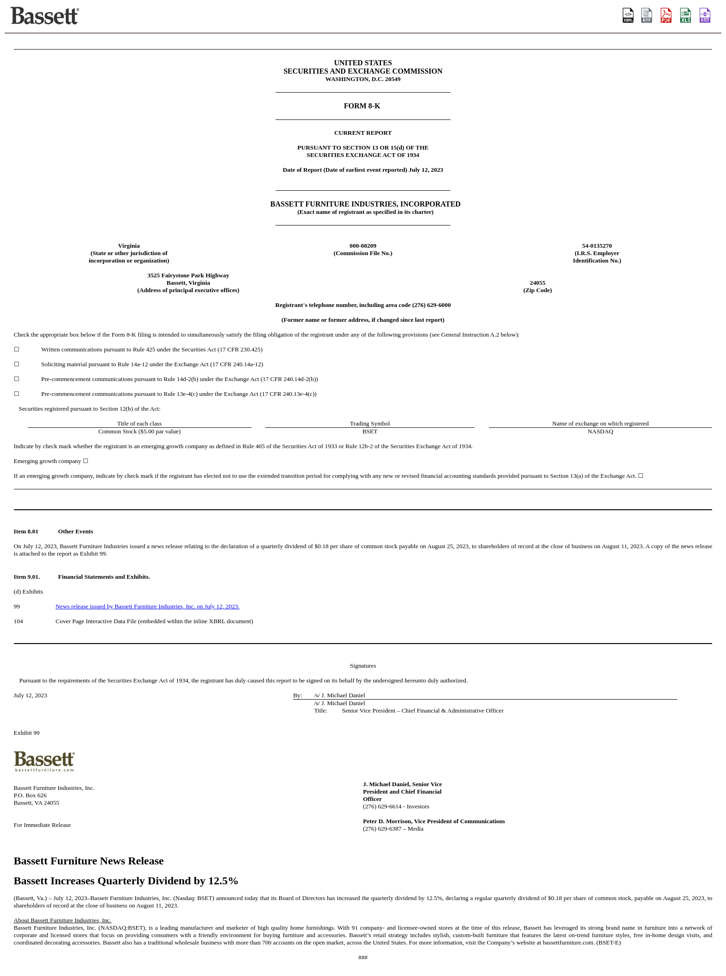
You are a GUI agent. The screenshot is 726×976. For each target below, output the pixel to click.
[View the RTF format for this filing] (647, 16)
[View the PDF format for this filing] (666, 16)
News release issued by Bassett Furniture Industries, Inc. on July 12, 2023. (147, 606)
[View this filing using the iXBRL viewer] (628, 16)
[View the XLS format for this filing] (686, 16)
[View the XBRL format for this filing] (705, 16)
